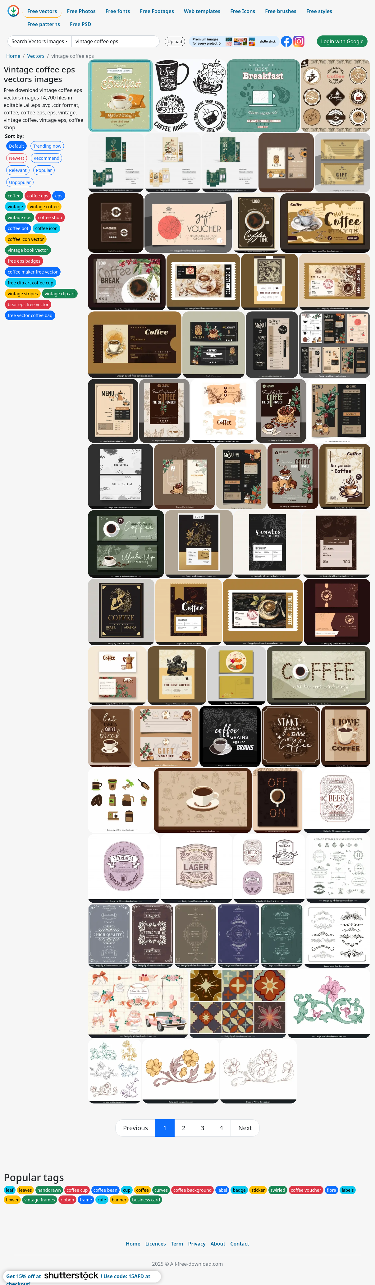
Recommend (46, 158)
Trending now (47, 146)
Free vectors (42, 11)
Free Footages (157, 11)
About (218, 1243)
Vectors (35, 56)
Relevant (18, 170)
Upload (174, 41)
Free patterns (43, 24)
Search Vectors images (37, 41)
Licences (155, 1243)
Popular (44, 170)
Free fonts (118, 11)
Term (177, 1243)
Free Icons (242, 11)
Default (16, 146)
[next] (245, 1128)
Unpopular (20, 182)
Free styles (319, 11)
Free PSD (80, 24)
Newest (16, 158)
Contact (239, 1243)
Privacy (197, 1243)
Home (13, 56)
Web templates (202, 11)
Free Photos (81, 11)
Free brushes (280, 11)
